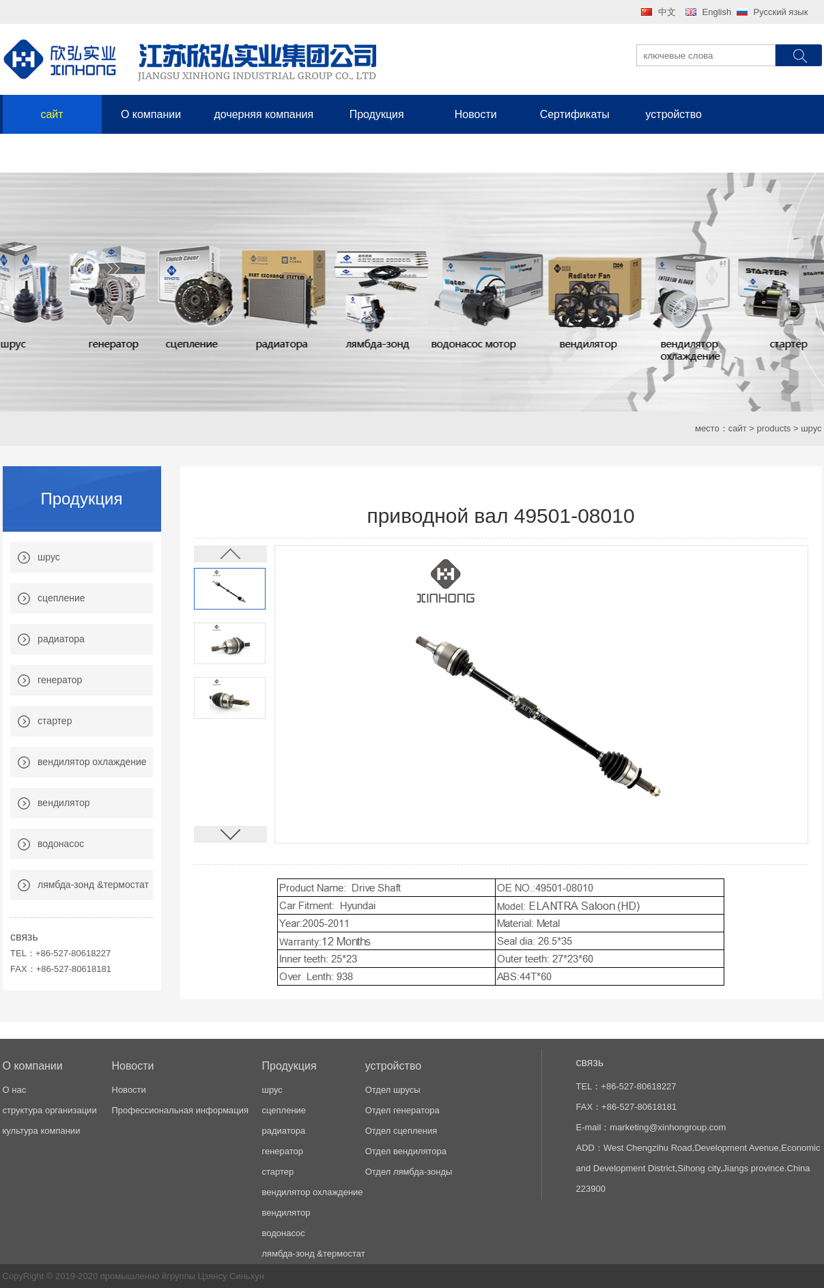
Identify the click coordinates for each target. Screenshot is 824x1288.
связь (52, 153)
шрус (49, 557)
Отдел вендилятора (405, 1151)
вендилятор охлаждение (92, 761)
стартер (55, 720)
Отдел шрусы (393, 1090)
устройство (673, 114)
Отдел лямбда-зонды (409, 1172)
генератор (60, 679)
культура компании (42, 1131)
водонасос (61, 843)
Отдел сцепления (401, 1131)
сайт (51, 114)
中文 (667, 12)
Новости (476, 114)
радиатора (61, 638)
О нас (15, 1090)
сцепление (61, 597)
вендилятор (63, 802)
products (773, 428)
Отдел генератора (402, 1110)
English (717, 12)
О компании (151, 114)
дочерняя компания (264, 114)
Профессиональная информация (180, 1110)
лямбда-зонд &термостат (93, 884)
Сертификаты (575, 114)
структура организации (50, 1110)
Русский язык (781, 12)
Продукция (377, 114)
